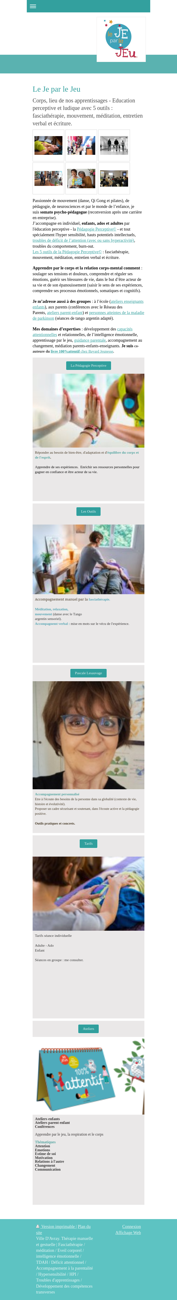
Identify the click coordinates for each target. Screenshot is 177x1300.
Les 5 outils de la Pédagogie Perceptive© (67, 252)
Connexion (131, 1226)
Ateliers (88, 1029)
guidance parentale (90, 340)
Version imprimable (56, 1226)
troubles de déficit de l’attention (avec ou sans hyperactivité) (83, 240)
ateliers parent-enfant (64, 312)
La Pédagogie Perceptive (88, 365)
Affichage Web (128, 1232)
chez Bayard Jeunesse (82, 351)
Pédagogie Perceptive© (96, 229)
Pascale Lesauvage (88, 673)
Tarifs (88, 843)
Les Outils (88, 511)
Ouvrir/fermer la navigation (88, 6)
